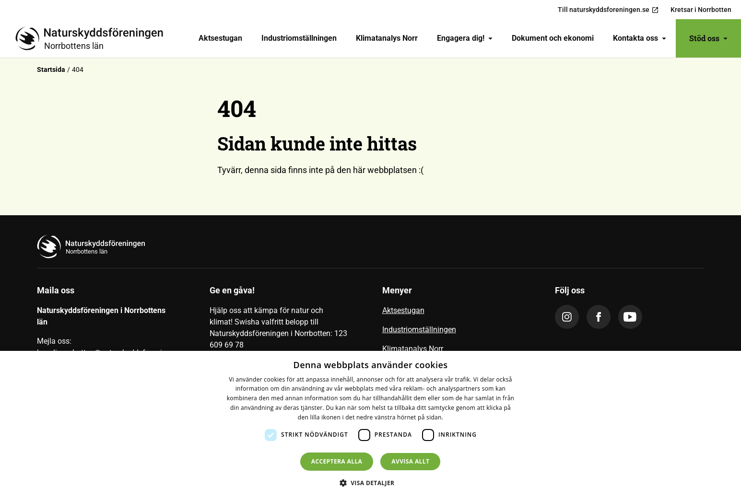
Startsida (51, 69)
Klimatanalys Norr (387, 38)
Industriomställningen (299, 38)
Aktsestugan (220, 38)
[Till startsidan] (93, 38)
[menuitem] (220, 38)
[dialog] (370, 425)
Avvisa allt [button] (410, 461)
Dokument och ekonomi (553, 38)
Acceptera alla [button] (337, 461)
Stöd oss (708, 38)
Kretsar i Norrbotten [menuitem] (700, 9)
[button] (371, 482)
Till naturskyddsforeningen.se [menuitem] (608, 10)
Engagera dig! (465, 38)
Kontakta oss (639, 38)
